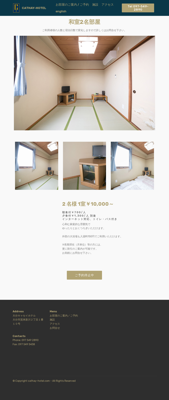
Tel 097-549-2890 (138, 7)
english (61, 11)
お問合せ (55, 327)
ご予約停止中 (84, 275)
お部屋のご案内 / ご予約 (72, 4)
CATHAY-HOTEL (34, 7)
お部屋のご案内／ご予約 (64, 315)
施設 (95, 4)
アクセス (108, 4)
